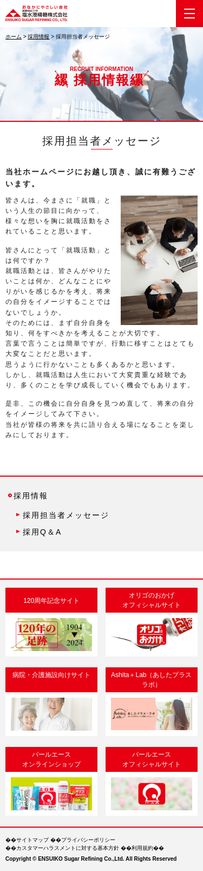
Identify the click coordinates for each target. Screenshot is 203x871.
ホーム (13, 37)
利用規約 (142, 848)
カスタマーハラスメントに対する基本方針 (67, 848)
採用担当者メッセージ (66, 515)
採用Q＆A (42, 532)
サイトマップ (32, 840)
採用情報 (38, 37)
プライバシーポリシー (88, 840)
